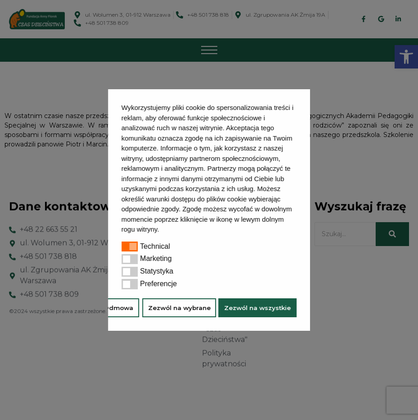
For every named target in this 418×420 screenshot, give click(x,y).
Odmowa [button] (119, 307)
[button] (162, 230)
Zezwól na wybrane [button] (179, 307)
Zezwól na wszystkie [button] (257, 307)
